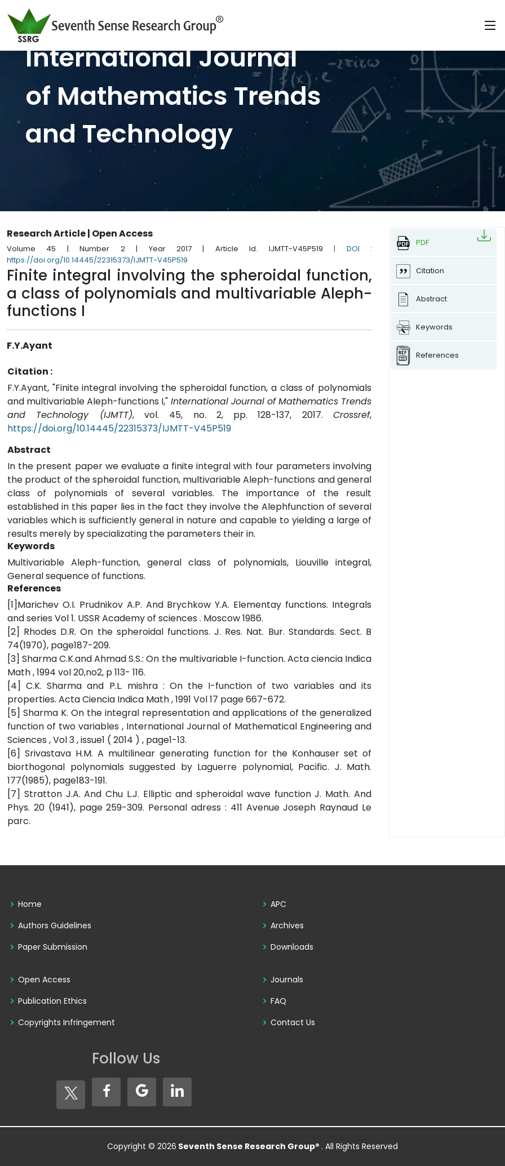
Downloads (292, 947)
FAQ (278, 1001)
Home (30, 904)
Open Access (44, 979)
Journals (287, 979)
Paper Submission (52, 947)
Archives (287, 925)
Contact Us (293, 1022)
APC (278, 904)
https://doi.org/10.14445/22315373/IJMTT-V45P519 (119, 428)
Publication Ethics (52, 1001)
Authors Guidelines (54, 925)
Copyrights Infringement (66, 1022)
